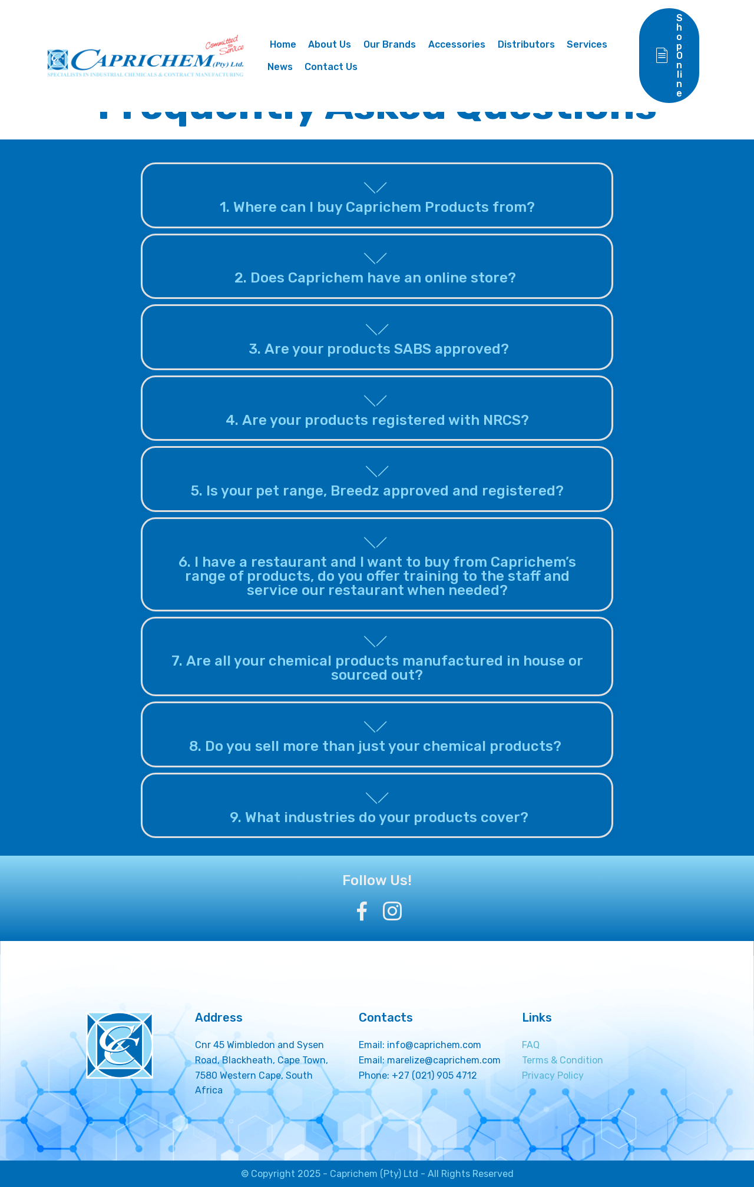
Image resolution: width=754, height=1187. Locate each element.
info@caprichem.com (434, 1044)
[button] (377, 195)
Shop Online (670, 55)
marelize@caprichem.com (444, 1060)
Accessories (460, 44)
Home (285, 44)
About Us (333, 44)
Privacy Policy (553, 1075)
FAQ (531, 1044)
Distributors (529, 44)
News (283, 66)
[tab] (377, 195)
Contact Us (335, 66)
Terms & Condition (562, 1060)
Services (591, 44)
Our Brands (394, 44)
